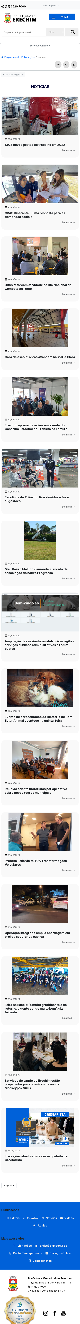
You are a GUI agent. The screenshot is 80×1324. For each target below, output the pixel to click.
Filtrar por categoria (12, 74)
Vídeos (67, 1218)
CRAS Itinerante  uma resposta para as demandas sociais (35, 215)
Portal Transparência (25, 1253)
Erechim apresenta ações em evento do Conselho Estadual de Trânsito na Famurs (36, 427)
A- (66, 64)
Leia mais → (68, 150)
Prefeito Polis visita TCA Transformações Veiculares (36, 862)
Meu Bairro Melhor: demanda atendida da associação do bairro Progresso (36, 571)
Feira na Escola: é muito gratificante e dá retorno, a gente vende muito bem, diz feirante (36, 1008)
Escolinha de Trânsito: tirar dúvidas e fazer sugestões (37, 499)
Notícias (42, 57)
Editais (13, 1218)
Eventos (32, 1218)
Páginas (8, 1185)
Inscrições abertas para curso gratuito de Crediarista (36, 1158)
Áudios (40, 1225)
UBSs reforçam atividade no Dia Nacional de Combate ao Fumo (38, 286)
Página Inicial (10, 57)
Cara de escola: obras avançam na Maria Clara (40, 357)
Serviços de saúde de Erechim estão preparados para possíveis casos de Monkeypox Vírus (32, 1084)
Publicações (28, 57)
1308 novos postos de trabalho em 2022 (35, 145)
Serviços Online (39, 45)
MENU (64, 17)
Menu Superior (50, 5)
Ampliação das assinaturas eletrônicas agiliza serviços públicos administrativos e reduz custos (39, 644)
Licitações (22, 1245)
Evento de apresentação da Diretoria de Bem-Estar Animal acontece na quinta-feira (39, 718)
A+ (58, 64)
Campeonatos (42, 1260)
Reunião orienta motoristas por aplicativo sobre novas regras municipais (36, 790)
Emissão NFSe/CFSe (51, 1245)
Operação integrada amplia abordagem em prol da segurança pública (37, 934)
